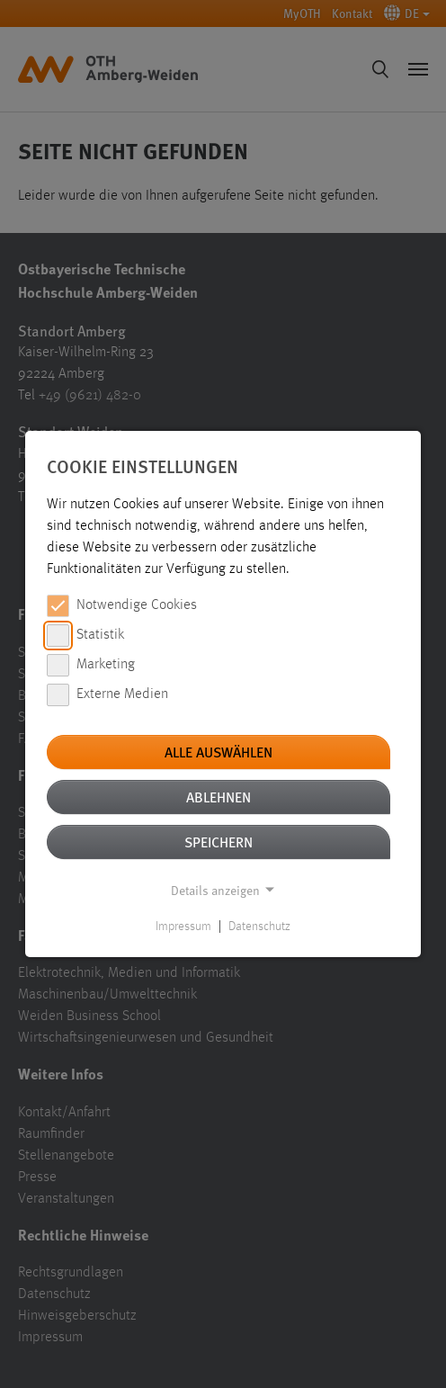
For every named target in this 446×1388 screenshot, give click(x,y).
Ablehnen (218, 796)
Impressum (183, 926)
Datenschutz (259, 926)
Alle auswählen (218, 751)
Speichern (218, 841)
